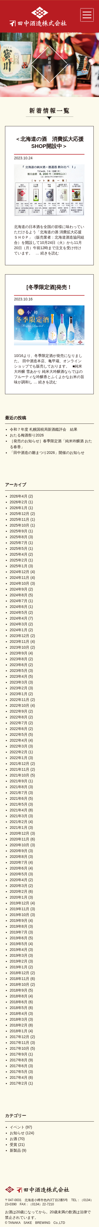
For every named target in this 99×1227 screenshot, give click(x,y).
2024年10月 (20, 583)
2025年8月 (18, 537)
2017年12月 (20, 1037)
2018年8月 (18, 996)
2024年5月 (18, 612)
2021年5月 (18, 804)
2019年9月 (18, 920)
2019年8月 (18, 926)
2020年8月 (18, 856)
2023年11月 (20, 641)
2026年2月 (18, 502)
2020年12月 (20, 833)
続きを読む (49, 253)
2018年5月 (18, 1008)
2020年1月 (18, 897)
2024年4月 (18, 618)
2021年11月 (20, 769)
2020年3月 (18, 886)
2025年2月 (18, 560)
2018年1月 (18, 1031)
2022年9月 (18, 711)
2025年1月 (18, 566)
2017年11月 (20, 1042)
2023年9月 (18, 653)
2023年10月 (20, 647)
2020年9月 (18, 851)
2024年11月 (20, 577)
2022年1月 (18, 758)
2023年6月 (18, 665)
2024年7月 (18, 601)
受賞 (13, 1144)
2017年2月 (18, 1083)
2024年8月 (18, 595)
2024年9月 (18, 589)
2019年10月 (20, 915)
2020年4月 (18, 880)
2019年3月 (18, 955)
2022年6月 (18, 729)
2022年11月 (20, 700)
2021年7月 (18, 793)
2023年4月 (18, 676)
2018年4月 (18, 1013)
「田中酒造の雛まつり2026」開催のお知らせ (47, 452)
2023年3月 (18, 682)
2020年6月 (18, 868)
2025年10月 (20, 525)
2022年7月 (18, 723)
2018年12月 (20, 973)
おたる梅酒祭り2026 (27, 435)
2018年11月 (20, 979)
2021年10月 (20, 775)
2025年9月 (18, 531)
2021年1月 (18, 827)
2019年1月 (18, 967)
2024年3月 (18, 624)
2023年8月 (18, 659)
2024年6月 (18, 607)
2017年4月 (18, 1077)
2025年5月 (18, 548)
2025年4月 (18, 554)
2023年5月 (18, 670)
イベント (17, 1127)
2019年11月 (20, 909)
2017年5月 (18, 1072)
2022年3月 (18, 746)
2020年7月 (18, 862)
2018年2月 (18, 1025)
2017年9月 (18, 1054)
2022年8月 (18, 717)
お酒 (13, 1139)
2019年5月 (18, 944)
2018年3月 (18, 1019)
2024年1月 (18, 630)
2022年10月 (20, 705)
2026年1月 (18, 508)
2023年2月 (18, 688)
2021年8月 (18, 787)
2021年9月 (18, 781)
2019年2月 (18, 961)
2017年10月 (20, 1048)
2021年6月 (18, 798)
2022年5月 (18, 734)
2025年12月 (20, 514)
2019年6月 (18, 938)
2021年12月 (20, 763)
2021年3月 (18, 816)
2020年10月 (20, 845)
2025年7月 (18, 543)
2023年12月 (20, 636)
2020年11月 (20, 839)
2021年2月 (18, 822)
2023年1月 (18, 694)
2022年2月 (18, 752)
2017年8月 (18, 1060)
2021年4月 (18, 810)
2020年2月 (18, 891)
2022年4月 (18, 740)
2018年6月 (18, 1002)
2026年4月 (18, 496)
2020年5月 (18, 874)
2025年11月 (20, 519)
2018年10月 (20, 984)
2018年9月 (18, 990)
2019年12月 (20, 903)
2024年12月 (20, 572)
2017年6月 (18, 1066)
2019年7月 (18, 932)
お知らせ (17, 1133)
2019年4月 (18, 949)
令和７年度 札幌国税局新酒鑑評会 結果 (43, 429)
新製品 (15, 1150)
